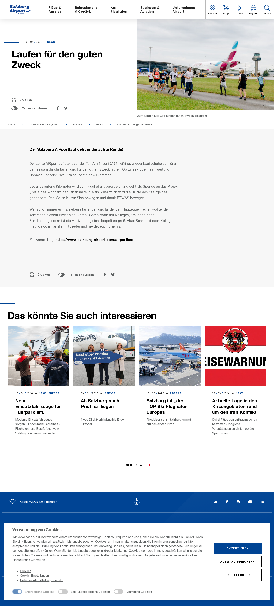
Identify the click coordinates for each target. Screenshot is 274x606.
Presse (77, 124)
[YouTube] (250, 502)
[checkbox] (33, 592)
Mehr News (135, 465)
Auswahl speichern (237, 561)
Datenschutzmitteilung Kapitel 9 (41, 580)
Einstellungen (238, 575)
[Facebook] (226, 502)
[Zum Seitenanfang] (137, 502)
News (99, 124)
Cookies (25, 571)
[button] (267, 9)
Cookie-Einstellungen (34, 575)
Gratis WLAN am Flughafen (33, 501)
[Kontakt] (215, 502)
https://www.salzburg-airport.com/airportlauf (94, 240)
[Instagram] (238, 502)
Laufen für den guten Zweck (135, 124)
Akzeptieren (238, 548)
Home (11, 124)
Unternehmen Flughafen (44, 124)
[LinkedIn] (262, 502)
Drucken (22, 100)
